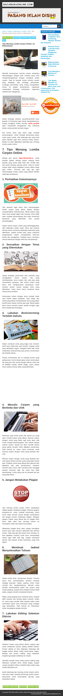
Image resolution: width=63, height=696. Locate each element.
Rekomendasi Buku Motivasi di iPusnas (53, 64)
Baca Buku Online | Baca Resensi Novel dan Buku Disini (29, 692)
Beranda (23, 686)
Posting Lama (33, 686)
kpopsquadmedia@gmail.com (52, 693)
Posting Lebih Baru (10, 686)
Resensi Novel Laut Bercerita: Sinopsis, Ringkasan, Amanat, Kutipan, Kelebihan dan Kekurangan (50, 52)
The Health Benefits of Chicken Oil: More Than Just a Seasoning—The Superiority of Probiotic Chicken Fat (50, 86)
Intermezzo (25, 37)
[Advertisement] (20, 385)
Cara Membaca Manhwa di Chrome (54, 73)
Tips (4, 40)
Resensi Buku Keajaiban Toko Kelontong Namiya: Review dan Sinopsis (51, 39)
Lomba (33, 37)
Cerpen (16, 37)
